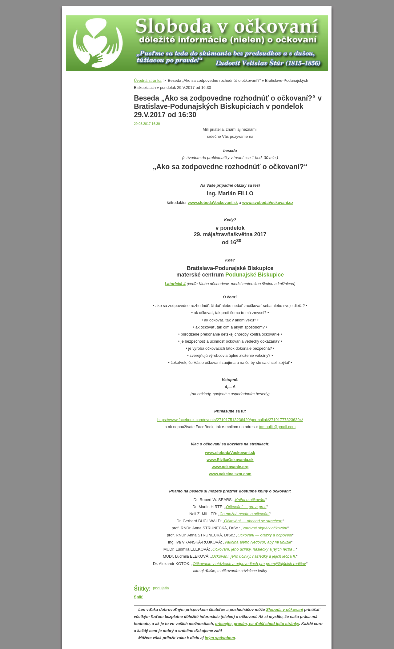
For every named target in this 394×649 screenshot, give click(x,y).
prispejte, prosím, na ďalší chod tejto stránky (257, 623)
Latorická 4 (175, 283)
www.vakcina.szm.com (230, 474)
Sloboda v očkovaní (284, 609)
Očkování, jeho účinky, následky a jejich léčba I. (254, 549)
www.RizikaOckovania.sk (230, 459)
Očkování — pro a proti (246, 506)
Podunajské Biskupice (254, 275)
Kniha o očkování (250, 499)
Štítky (141, 589)
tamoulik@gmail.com (277, 426)
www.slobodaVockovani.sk (230, 452)
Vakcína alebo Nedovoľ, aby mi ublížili (257, 542)
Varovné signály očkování (265, 528)
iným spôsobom (220, 637)
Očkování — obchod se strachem (253, 521)
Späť (138, 597)
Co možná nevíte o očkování (244, 514)
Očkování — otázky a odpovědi (265, 535)
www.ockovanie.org (230, 466)
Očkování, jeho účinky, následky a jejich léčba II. (254, 556)
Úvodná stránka (148, 80)
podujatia (161, 588)
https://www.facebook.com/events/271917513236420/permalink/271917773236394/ (230, 419)
